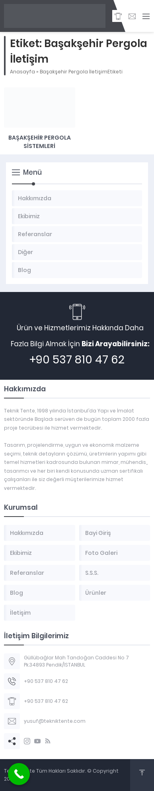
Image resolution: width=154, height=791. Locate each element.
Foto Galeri (101, 553)
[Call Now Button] (19, 774)
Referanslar (27, 573)
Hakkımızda (26, 533)
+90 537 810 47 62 (77, 359)
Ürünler (95, 593)
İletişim (20, 613)
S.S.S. (91, 573)
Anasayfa (22, 71)
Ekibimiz (21, 553)
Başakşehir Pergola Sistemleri (39, 142)
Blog (16, 593)
